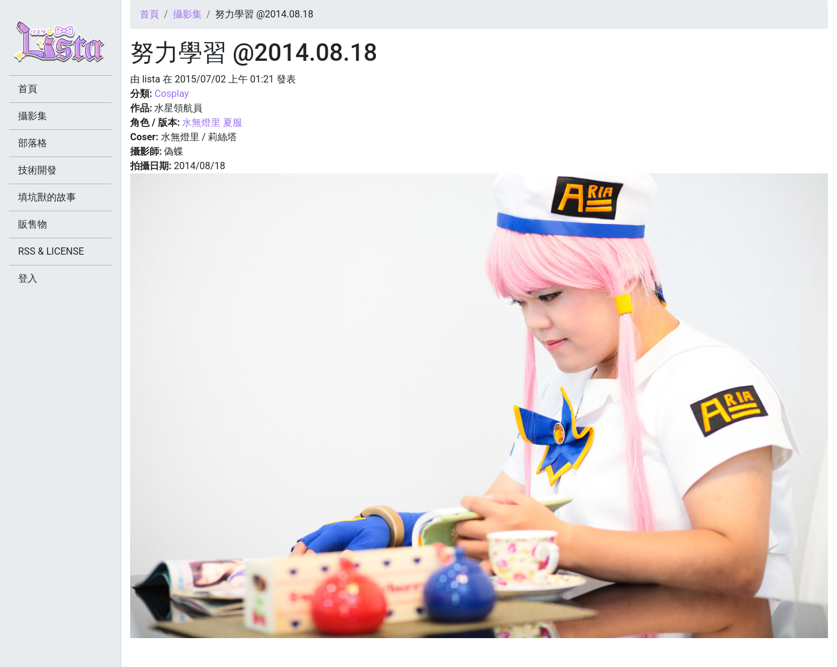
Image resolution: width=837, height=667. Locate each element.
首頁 (149, 14)
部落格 (32, 143)
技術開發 (37, 170)
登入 (27, 278)
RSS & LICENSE (51, 251)
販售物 (32, 224)
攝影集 (187, 14)
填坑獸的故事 (47, 197)
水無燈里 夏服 (212, 122)
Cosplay (171, 93)
